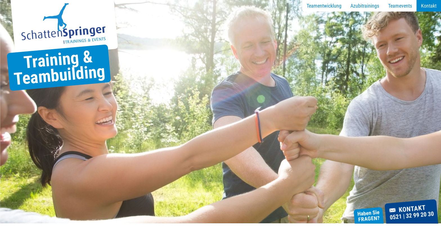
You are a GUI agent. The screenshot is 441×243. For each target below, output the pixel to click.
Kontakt (428, 6)
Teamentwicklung (324, 6)
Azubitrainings (364, 6)
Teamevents (400, 6)
